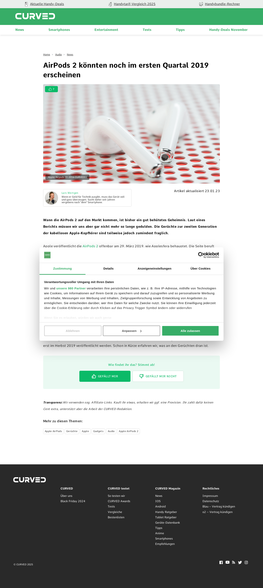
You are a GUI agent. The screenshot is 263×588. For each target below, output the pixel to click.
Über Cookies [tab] (201, 268)
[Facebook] (221, 563)
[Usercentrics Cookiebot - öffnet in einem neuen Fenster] (201, 255)
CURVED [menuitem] (67, 488)
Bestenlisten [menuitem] (116, 517)
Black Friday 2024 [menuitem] (73, 501)
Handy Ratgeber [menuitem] (166, 512)
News (70, 54)
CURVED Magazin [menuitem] (167, 488)
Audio (58, 54)
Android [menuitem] (160, 506)
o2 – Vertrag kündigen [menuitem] (217, 512)
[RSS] (233, 563)
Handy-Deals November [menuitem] (228, 30)
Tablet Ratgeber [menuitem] (165, 517)
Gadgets (98, 431)
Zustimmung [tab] (62, 268)
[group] (131, 4)
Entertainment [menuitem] (106, 30)
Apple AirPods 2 (128, 431)
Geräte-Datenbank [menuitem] (167, 522)
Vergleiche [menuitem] (115, 512)
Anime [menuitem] (159, 533)
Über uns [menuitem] (66, 495)
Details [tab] (108, 268)
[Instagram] (246, 563)
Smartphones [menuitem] (59, 30)
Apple (85, 431)
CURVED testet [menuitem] (118, 488)
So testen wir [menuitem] (116, 495)
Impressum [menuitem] (210, 495)
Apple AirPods (53, 431)
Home (46, 54)
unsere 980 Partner (71, 288)
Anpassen (132, 331)
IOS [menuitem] (158, 501)
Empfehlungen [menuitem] (165, 543)
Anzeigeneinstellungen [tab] (154, 268)
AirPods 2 (90, 246)
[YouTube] (227, 562)
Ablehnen (73, 331)
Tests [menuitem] (147, 30)
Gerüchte (72, 431)
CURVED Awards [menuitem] (119, 501)
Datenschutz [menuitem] (210, 501)
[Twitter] (240, 563)
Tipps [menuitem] (180, 30)
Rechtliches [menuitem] (210, 488)
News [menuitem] (19, 30)
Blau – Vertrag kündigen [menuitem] (218, 506)
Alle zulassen (190, 331)
